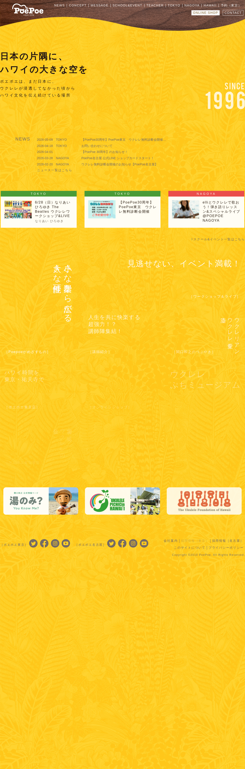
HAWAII (210, 5)
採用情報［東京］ (195, 540)
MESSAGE (103, 5)
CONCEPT (81, 5)
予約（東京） (231, 5)
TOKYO (175, 5)
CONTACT (233, 12)
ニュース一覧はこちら (54, 170)
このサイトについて (189, 547)
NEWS (63, 5)
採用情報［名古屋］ (227, 540)
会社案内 (170, 540)
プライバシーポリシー (226, 547)
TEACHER (157, 5)
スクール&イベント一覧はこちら (219, 239)
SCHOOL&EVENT (130, 5)
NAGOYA (193, 5)
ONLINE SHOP (205, 12)
